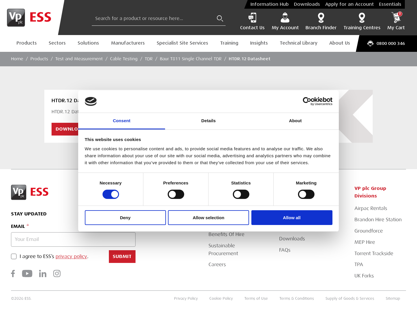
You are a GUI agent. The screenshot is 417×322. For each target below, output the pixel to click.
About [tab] (295, 120)
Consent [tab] (122, 120)
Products (27, 43)
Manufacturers (128, 43)
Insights (259, 43)
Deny (125, 217)
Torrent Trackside (373, 253)
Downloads (307, 4)
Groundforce (368, 231)
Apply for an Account (349, 4)
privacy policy (71, 256)
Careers (217, 264)
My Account (285, 21)
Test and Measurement (79, 58)
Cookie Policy (221, 298)
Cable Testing (124, 58)
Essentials (390, 4)
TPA (358, 264)
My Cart (396, 21)
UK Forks (364, 276)
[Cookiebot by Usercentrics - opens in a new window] (307, 101)
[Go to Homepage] (32, 17)
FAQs (284, 250)
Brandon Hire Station (378, 219)
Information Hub (269, 4)
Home (17, 58)
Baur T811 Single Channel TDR (191, 58)
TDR (149, 58)
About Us (339, 43)
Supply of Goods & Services (349, 298)
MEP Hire (364, 242)
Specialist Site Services (182, 43)
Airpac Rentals (370, 208)
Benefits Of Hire (226, 234)
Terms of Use (256, 298)
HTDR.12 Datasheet (249, 58)
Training (229, 43)
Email (18, 226)
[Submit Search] (220, 18)
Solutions (88, 43)
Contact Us (252, 21)
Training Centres (362, 21)
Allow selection (208, 217)
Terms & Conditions (296, 298)
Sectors (57, 43)
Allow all (292, 217)
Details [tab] (208, 120)
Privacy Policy (186, 298)
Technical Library (298, 43)
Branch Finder (321, 21)
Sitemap (393, 298)
